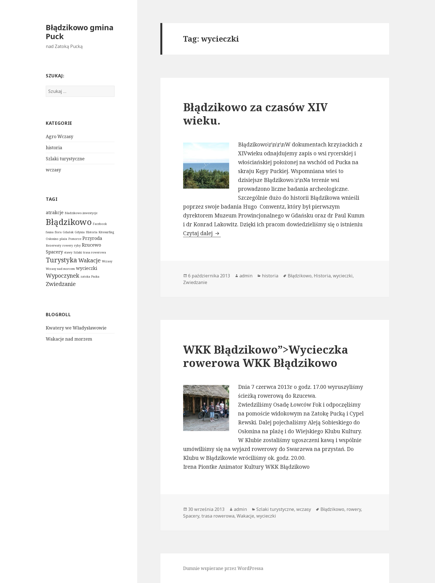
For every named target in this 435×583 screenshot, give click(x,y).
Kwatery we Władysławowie (76, 328)
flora (58, 232)
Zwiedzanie (61, 284)
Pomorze (74, 239)
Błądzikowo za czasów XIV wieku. (255, 114)
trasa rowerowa (94, 252)
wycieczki (86, 268)
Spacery (54, 252)
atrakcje (55, 212)
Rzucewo (91, 245)
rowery (67, 245)
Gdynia (80, 232)
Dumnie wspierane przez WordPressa (223, 568)
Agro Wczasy (59, 136)
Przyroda (92, 238)
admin (245, 276)
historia (54, 148)
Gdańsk (68, 232)
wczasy (53, 170)
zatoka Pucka (89, 276)
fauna (50, 232)
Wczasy (107, 261)
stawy (68, 252)
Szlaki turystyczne (65, 159)
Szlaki (78, 252)
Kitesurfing (106, 232)
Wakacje (89, 260)
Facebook (100, 224)
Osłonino (52, 239)
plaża (63, 239)
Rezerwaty (53, 245)
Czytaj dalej (202, 233)
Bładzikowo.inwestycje (81, 213)
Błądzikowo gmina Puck (79, 31)
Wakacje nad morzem (69, 339)
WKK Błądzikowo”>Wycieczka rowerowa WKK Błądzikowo (265, 356)
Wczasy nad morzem (60, 269)
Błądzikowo (69, 221)
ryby (77, 245)
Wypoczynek (62, 275)
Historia (91, 232)
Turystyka (61, 259)
